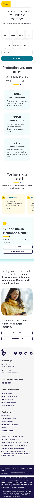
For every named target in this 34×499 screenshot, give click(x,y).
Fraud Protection (23, 442)
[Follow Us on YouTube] (25, 353)
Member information (7, 405)
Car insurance (5, 415)
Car (12, 197)
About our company (7, 393)
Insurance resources (7, 431)
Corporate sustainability (9, 402)
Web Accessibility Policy (9, 439)
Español (4, 428)
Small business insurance (9, 425)
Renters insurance (7, 422)
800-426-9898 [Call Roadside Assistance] (6, 383)
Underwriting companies (17, 445)
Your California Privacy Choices (15, 451)
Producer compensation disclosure (12, 448)
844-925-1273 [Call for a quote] (6, 370)
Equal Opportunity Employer (18, 472)
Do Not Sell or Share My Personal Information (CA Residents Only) (15, 454)
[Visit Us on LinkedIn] (31, 353)
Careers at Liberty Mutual (9, 396)
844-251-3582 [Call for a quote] (6, 364)
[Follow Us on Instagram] (20, 353)
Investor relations (7, 399)
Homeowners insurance (8, 419)
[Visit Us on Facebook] (15, 353)
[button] (5, 34)
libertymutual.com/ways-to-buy (9, 487)
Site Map (4, 445)
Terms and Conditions (8, 442)
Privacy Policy (6, 436)
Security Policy (18, 436)
